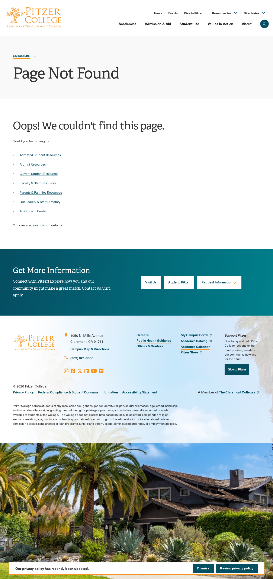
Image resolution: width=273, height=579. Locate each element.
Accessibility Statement (139, 392)
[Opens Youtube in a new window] (94, 370)
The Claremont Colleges (237, 392)
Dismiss (203, 568)
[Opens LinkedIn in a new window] (86, 370)
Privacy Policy (23, 392)
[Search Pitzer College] (264, 24)
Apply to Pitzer (179, 282)
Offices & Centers (149, 346)
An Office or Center (33, 211)
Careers (142, 335)
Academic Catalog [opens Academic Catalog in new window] (194, 341)
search (38, 225)
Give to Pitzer (193, 13)
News (158, 13)
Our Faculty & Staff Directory (40, 202)
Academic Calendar (195, 346)
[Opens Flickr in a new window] (101, 370)
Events (173, 13)
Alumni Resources (33, 164)
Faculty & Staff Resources (38, 183)
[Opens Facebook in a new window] (73, 370)
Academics (127, 23)
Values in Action (220, 23)
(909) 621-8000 (81, 358)
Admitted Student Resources (40, 155)
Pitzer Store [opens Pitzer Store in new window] (189, 352)
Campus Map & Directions (89, 349)
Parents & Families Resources (41, 192)
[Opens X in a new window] (79, 370)
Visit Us (151, 282)
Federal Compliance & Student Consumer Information (78, 392)
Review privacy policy (236, 568)
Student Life (189, 23)
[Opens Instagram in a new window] (66, 370)
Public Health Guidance (153, 340)
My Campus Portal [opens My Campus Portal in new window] (194, 335)
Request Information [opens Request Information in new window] (217, 282)
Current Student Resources (39, 174)
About (247, 23)
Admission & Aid (158, 23)
